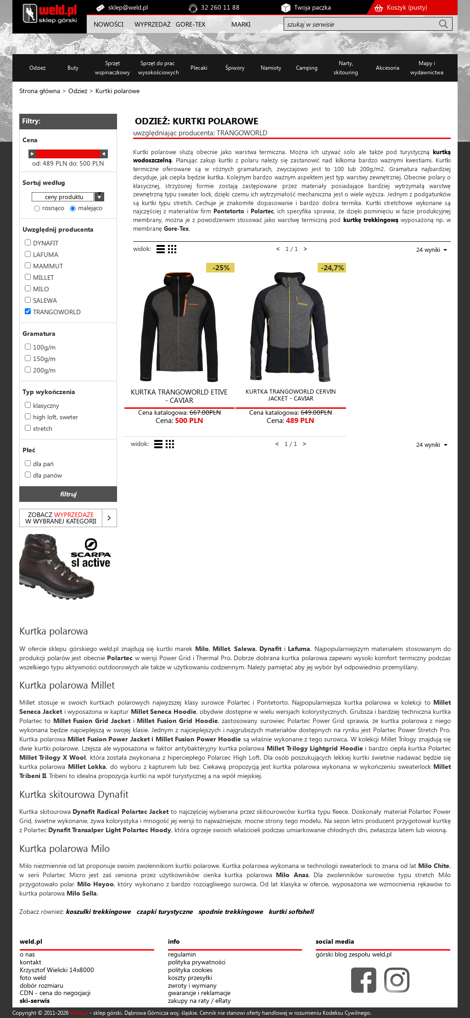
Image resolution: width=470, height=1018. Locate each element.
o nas (27, 954)
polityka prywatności (196, 962)
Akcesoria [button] (387, 67)
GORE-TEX (190, 24)
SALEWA (41, 300)
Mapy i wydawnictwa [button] (426, 68)
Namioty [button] (271, 67)
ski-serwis (35, 1001)
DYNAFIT (41, 243)
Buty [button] (72, 67)
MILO (37, 288)
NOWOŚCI (108, 24)
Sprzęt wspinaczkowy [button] (112, 68)
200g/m (40, 370)
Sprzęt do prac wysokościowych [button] (157, 68)
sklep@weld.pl (128, 7)
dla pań (39, 463)
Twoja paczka (312, 7)
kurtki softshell (291, 911)
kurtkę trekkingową (370, 219)
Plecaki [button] (198, 67)
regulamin (182, 954)
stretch (38, 428)
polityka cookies (190, 970)
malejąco (86, 207)
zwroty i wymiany (192, 986)
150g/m (40, 358)
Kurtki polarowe (117, 90)
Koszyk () (407, 7)
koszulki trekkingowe (98, 911)
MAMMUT (44, 265)
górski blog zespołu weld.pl (354, 954)
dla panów (43, 475)
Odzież (77, 90)
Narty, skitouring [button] (346, 68)
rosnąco (49, 207)
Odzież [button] (37, 67)
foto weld (33, 978)
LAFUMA (41, 254)
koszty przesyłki (190, 978)
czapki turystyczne (164, 911)
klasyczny (42, 405)
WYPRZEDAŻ (152, 24)
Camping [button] (307, 67)
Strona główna (39, 90)
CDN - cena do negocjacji (55, 993)
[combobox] (68, 197)
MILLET (39, 277)
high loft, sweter (51, 416)
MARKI (241, 24)
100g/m (40, 347)
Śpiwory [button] (235, 67)
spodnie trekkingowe (230, 911)
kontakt (30, 962)
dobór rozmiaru (41, 986)
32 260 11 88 (220, 7)
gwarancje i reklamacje (199, 993)
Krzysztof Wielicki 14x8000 (57, 970)
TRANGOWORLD (53, 311)
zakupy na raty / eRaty (199, 1001)
